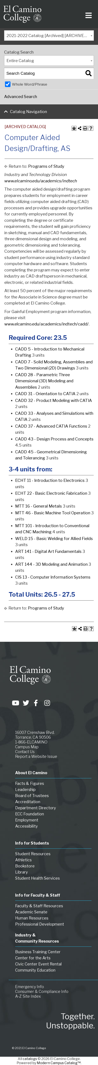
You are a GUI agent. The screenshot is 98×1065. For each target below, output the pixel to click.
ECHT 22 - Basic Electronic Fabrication (51, 493)
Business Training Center (38, 952)
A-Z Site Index (28, 996)
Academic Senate (31, 912)
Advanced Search (20, 96)
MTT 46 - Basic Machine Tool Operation (52, 512)
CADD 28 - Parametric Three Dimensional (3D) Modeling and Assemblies (44, 381)
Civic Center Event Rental (38, 964)
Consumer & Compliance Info (41, 991)
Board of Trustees (32, 795)
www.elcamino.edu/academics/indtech (40, 180)
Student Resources (32, 854)
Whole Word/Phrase (29, 84)
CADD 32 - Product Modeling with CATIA (53, 400)
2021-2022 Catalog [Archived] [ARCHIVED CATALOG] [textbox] (50, 35)
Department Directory (35, 808)
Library (21, 872)
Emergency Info (29, 986)
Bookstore (25, 866)
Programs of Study (46, 166)
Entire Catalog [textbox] (20, 60)
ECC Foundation (29, 814)
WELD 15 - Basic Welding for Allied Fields (54, 538)
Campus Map (27, 747)
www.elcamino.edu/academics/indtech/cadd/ (46, 324)
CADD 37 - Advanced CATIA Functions (51, 426)
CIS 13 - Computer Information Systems (52, 577)
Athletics (23, 860)
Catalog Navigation (28, 111)
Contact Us (25, 751)
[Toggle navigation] (88, 14)
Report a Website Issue (36, 756)
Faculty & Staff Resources (39, 906)
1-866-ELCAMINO (31, 742)
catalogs (30, 1059)
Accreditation (27, 801)
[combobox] (49, 35)
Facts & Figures (29, 783)
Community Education (35, 970)
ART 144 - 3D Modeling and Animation (51, 564)
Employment (26, 820)
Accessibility (26, 826)
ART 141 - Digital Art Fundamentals (48, 551)
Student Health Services (37, 878)
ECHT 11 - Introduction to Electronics (50, 480)
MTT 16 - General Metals (38, 506)
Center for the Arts (32, 958)
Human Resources (31, 918)
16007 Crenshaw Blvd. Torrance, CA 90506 (35, 735)
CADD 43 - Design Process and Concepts (54, 439)
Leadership (25, 789)
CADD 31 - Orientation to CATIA (45, 393)
